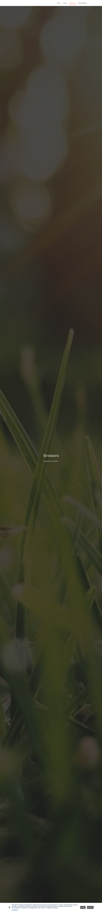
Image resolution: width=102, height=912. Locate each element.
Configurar (15, 910)
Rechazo (90, 907)
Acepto (83, 907)
